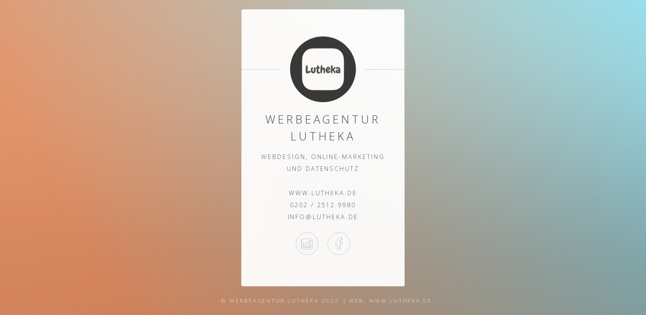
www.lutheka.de (323, 193)
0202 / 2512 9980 (323, 205)
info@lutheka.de (323, 217)
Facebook (339, 243)
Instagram (307, 243)
